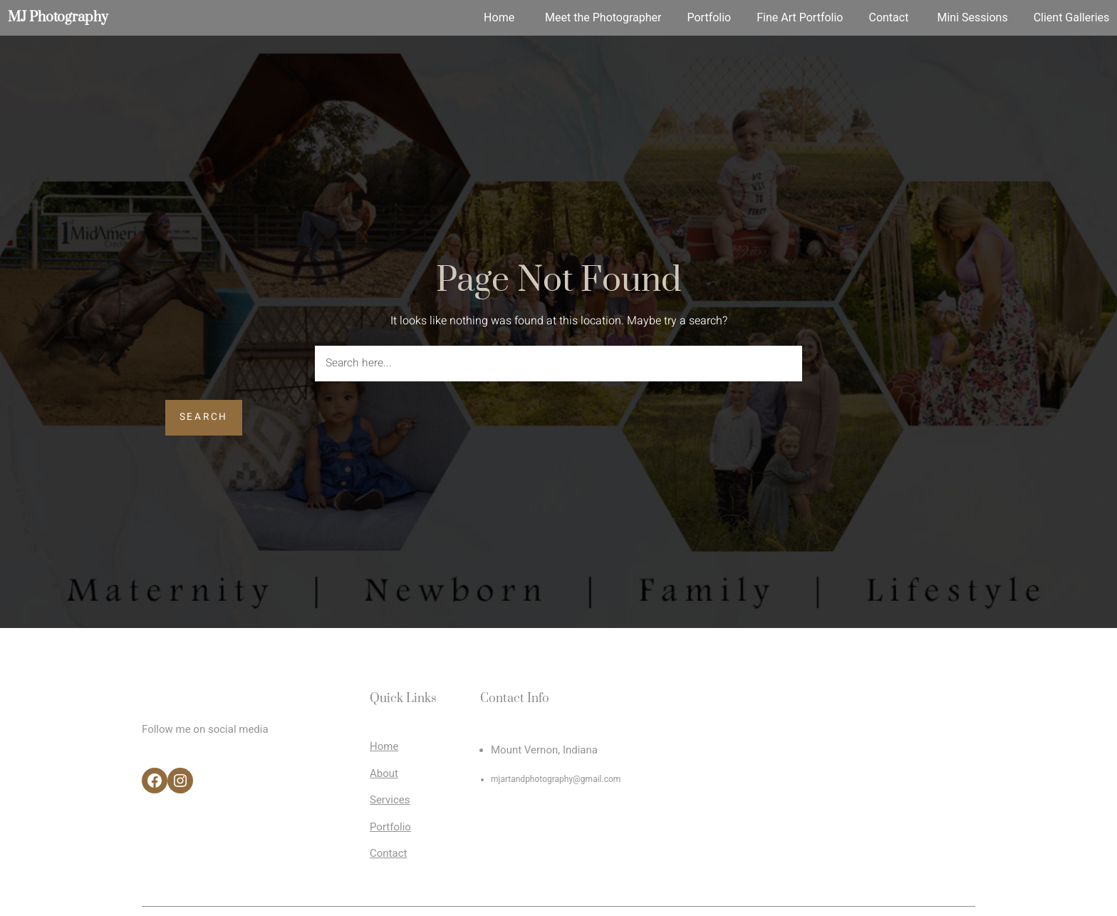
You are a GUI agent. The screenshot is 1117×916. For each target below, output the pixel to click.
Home (384, 748)
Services (390, 802)
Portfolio (390, 829)
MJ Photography (58, 17)
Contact (388, 855)
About (384, 775)
